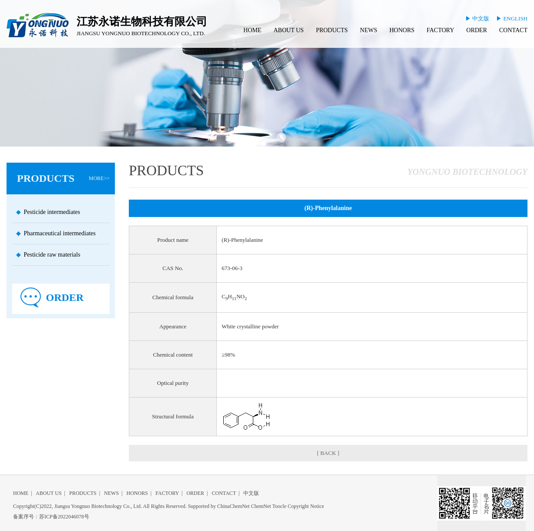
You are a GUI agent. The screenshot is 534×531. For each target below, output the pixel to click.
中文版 (251, 493)
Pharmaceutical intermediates (60, 233)
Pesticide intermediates (52, 212)
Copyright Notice (306, 506)
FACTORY (440, 30)
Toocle (279, 506)
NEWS (368, 30)
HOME (252, 30)
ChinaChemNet (233, 506)
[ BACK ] (328, 453)
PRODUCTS (332, 30)
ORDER (477, 30)
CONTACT (513, 30)
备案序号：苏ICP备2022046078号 (51, 517)
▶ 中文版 (477, 18)
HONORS (402, 30)
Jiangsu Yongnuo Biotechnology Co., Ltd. (98, 506)
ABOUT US (289, 30)
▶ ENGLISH (511, 18)
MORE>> (99, 178)
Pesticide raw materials (52, 254)
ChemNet (261, 506)
